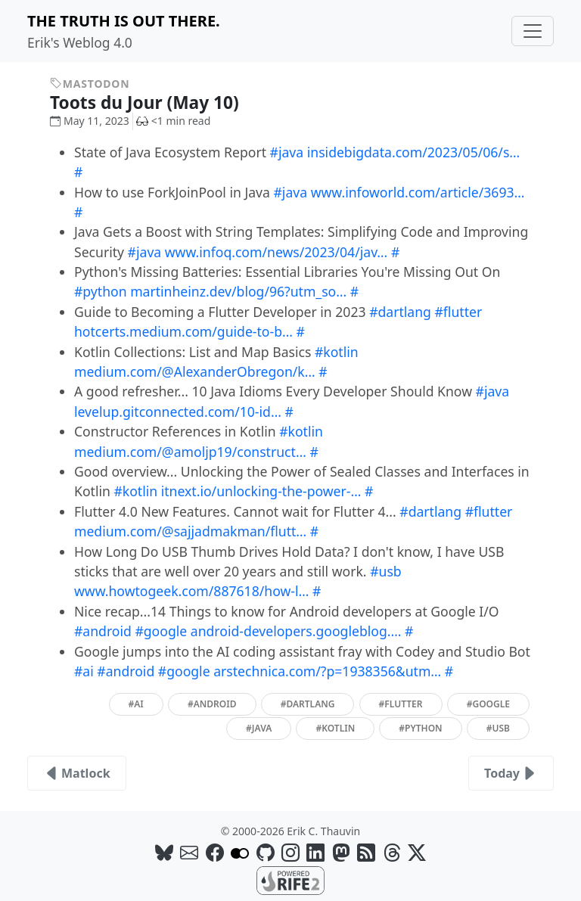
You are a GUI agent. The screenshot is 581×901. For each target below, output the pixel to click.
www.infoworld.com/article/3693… (418, 192)
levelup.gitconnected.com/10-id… (177, 411)
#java (287, 152)
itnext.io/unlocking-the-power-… (261, 491)
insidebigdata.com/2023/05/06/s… (413, 152)
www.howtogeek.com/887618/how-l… (191, 591)
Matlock (76, 773)
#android (103, 631)
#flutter (459, 312)
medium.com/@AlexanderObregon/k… (194, 371)
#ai (84, 671)
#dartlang (400, 312)
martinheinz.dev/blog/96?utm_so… (238, 291)
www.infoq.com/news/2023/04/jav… (276, 252)
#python (100, 291)
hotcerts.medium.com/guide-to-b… (183, 331)
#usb (386, 571)
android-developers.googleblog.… (296, 631)
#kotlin (337, 352)
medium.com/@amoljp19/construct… (190, 452)
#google (161, 631)
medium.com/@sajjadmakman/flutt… (190, 531)
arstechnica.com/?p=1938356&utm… (327, 671)
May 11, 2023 (89, 120)
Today (511, 773)
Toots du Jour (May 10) (155, 102)
